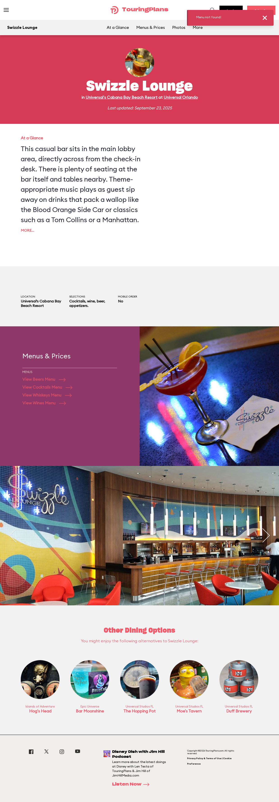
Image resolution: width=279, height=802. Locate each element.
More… (27, 230)
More (198, 27)
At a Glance (118, 27)
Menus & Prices (150, 27)
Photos (178, 27)
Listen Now (132, 784)
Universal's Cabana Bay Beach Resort (121, 97)
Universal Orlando (181, 97)
